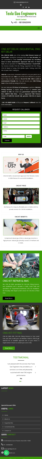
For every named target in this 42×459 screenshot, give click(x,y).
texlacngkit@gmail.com (22, 2)
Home (5, 415)
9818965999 (25, 22)
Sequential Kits (7, 423)
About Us (6, 419)
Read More (8, 298)
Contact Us (6, 431)
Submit (7, 140)
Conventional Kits (8, 427)
